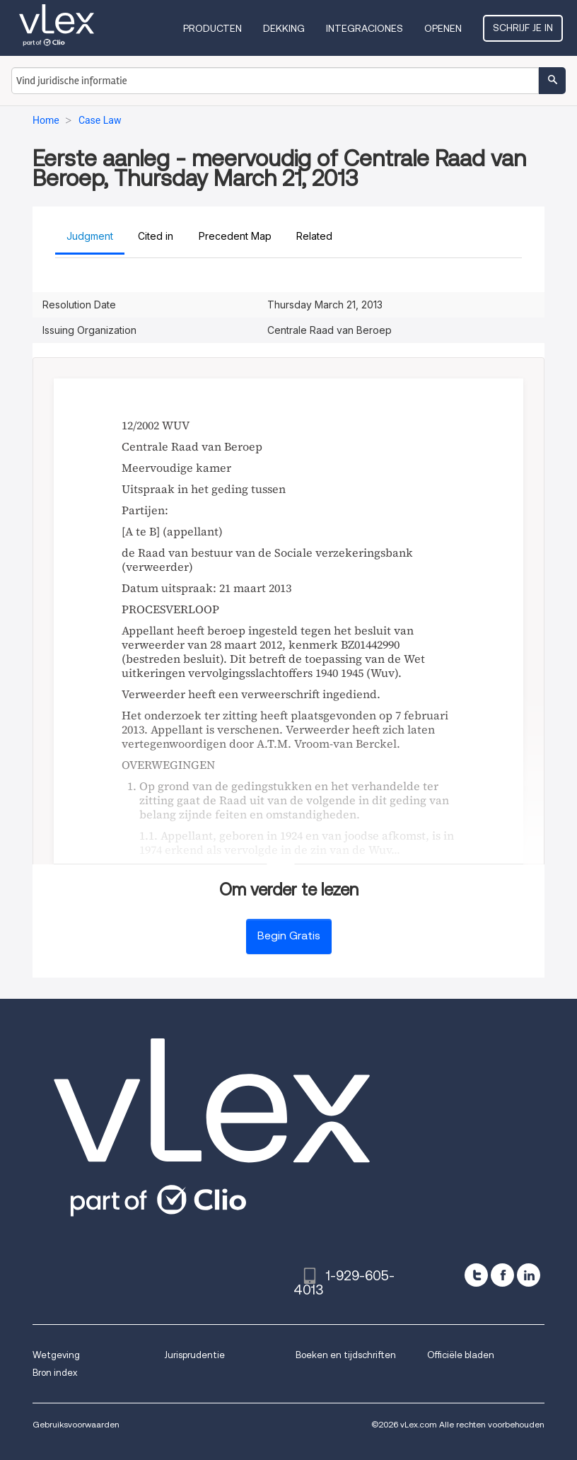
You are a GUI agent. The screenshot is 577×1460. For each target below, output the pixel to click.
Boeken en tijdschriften (346, 1355)
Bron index (55, 1372)
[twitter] (476, 1275)
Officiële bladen (460, 1355)
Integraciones (364, 28)
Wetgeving (56, 1355)
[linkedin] (528, 1275)
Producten (212, 28)
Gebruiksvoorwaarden (76, 1424)
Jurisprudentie (194, 1355)
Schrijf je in (523, 27)
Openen (443, 28)
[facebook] (502, 1275)
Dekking (284, 28)
